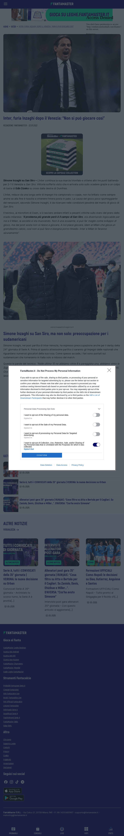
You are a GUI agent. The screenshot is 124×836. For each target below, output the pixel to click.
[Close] (110, 371)
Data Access (61, 465)
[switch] (96, 415)
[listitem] (62, 408)
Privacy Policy (78, 465)
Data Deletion (46, 465)
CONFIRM (42, 455)
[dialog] (62, 418)
